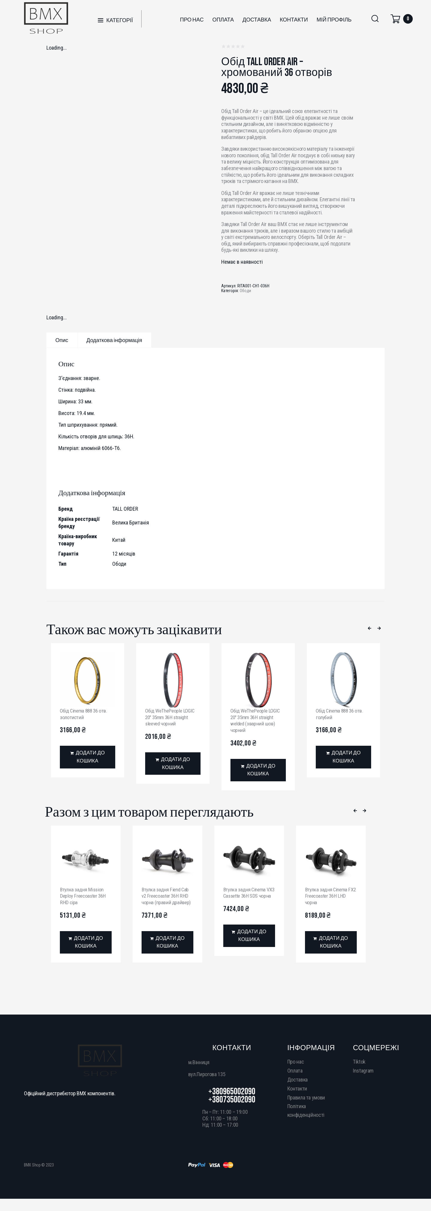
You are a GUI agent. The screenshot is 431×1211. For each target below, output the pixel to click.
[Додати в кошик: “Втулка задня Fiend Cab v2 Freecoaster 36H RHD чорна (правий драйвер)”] (167, 944)
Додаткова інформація (114, 340)
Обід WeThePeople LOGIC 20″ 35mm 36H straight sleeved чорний (171, 717)
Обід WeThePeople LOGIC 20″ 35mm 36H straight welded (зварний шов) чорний (256, 720)
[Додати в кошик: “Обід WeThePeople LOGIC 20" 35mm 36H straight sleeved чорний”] (173, 764)
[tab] (61, 340)
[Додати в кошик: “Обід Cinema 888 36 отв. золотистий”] (87, 758)
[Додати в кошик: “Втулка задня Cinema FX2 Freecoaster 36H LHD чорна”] (331, 944)
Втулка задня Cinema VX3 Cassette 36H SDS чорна (247, 897)
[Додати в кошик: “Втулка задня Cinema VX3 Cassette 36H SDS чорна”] (249, 944)
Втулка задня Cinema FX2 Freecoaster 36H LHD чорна (327, 897)
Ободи (245, 290)
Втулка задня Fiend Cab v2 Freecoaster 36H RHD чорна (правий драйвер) (167, 897)
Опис (61, 340)
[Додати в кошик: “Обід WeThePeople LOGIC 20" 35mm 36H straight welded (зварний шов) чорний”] (258, 771)
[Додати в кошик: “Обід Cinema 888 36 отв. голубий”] (343, 758)
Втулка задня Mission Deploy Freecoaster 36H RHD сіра (85, 897)
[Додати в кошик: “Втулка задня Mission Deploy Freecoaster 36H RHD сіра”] (86, 944)
